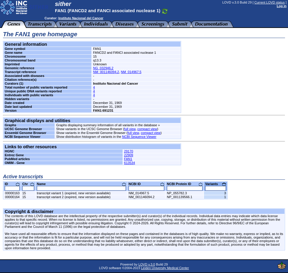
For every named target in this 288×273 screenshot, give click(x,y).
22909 (128, 155)
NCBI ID (146, 184)
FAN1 (128, 159)
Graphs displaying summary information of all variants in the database (106, 125)
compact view (147, 129)
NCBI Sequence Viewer (139, 136)
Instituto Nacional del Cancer (80, 18)
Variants (215, 184)
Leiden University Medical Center (165, 268)
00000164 (12, 197)
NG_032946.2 (103, 68)
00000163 (12, 193)
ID (12, 184)
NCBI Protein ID (184, 184)
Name (81, 184)
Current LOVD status (269, 2)
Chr (28, 184)
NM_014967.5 (131, 72)
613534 (129, 163)
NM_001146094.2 (106, 72)
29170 (128, 151)
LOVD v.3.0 (146, 264)
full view (130, 129)
